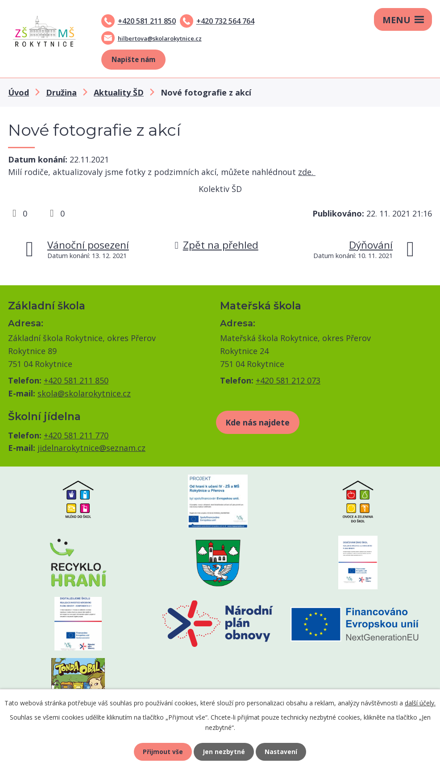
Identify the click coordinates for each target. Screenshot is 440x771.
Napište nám (133, 59)
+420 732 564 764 (225, 21)
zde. (306, 172)
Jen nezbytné (224, 751)
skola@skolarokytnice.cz (84, 393)
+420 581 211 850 (147, 21)
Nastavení (282, 751)
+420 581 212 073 (288, 380)
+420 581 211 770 (76, 435)
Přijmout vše (162, 751)
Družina (61, 92)
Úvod (18, 92)
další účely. (420, 701)
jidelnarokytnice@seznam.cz (91, 447)
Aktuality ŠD (119, 92)
